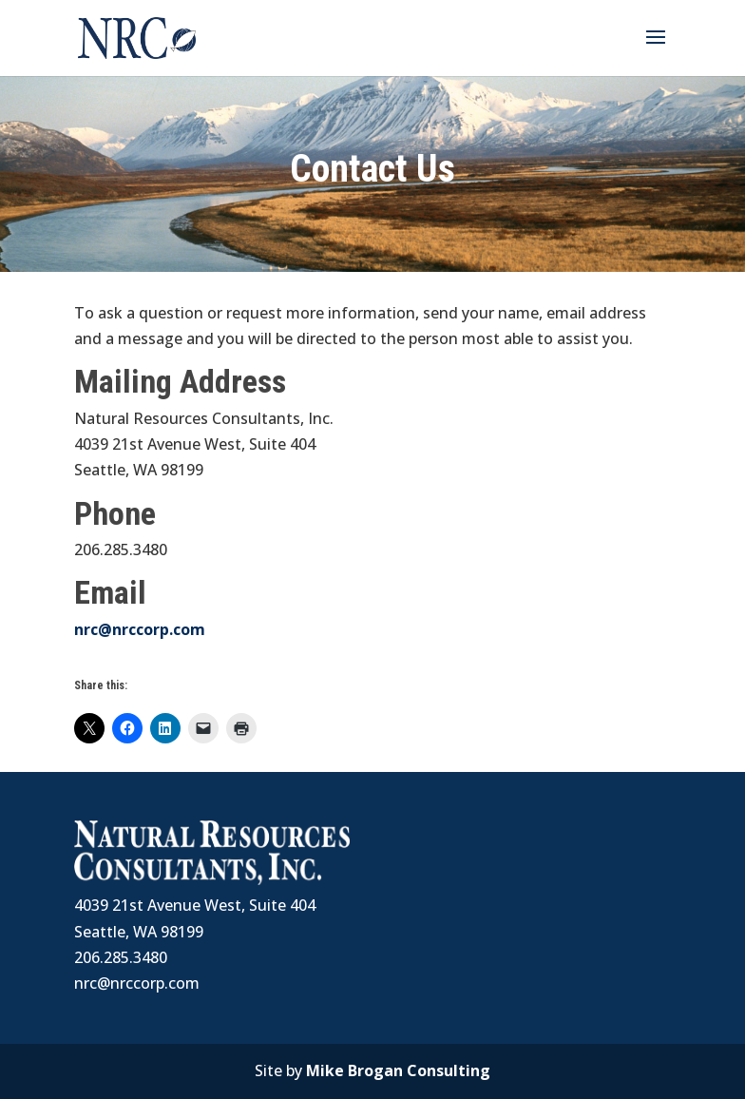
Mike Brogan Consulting (398, 1070)
